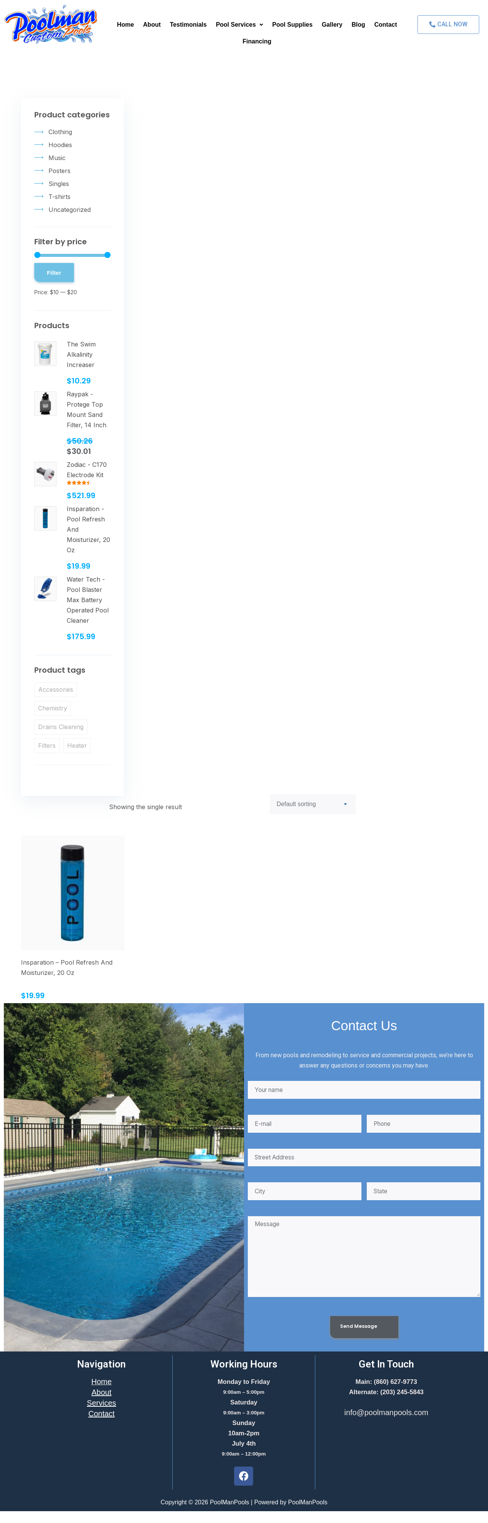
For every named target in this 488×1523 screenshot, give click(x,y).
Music (57, 158)
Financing (256, 41)
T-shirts (59, 196)
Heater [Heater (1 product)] (77, 745)
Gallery (332, 24)
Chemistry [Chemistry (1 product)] (52, 708)
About (152, 24)
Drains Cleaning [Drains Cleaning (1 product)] (60, 727)
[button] (239, 24)
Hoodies (60, 145)
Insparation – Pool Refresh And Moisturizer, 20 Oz (66, 967)
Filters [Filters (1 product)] (47, 745)
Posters (59, 171)
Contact (385, 24)
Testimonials (188, 24)
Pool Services (239, 24)
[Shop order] (313, 804)
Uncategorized (69, 209)
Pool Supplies (292, 24)
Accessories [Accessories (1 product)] (55, 689)
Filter (54, 272)
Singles (58, 184)
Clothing (60, 132)
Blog (358, 24)
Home (125, 24)
